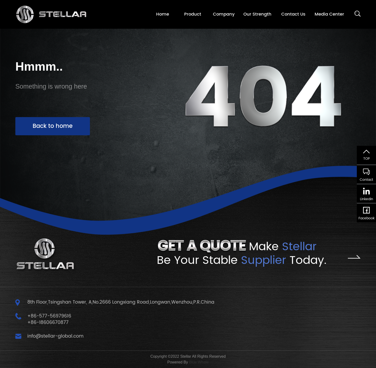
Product (192, 14)
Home (162, 14)
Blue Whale (199, 362)
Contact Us (293, 14)
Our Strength (257, 14)
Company (224, 14)
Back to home (53, 126)
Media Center (329, 14)
